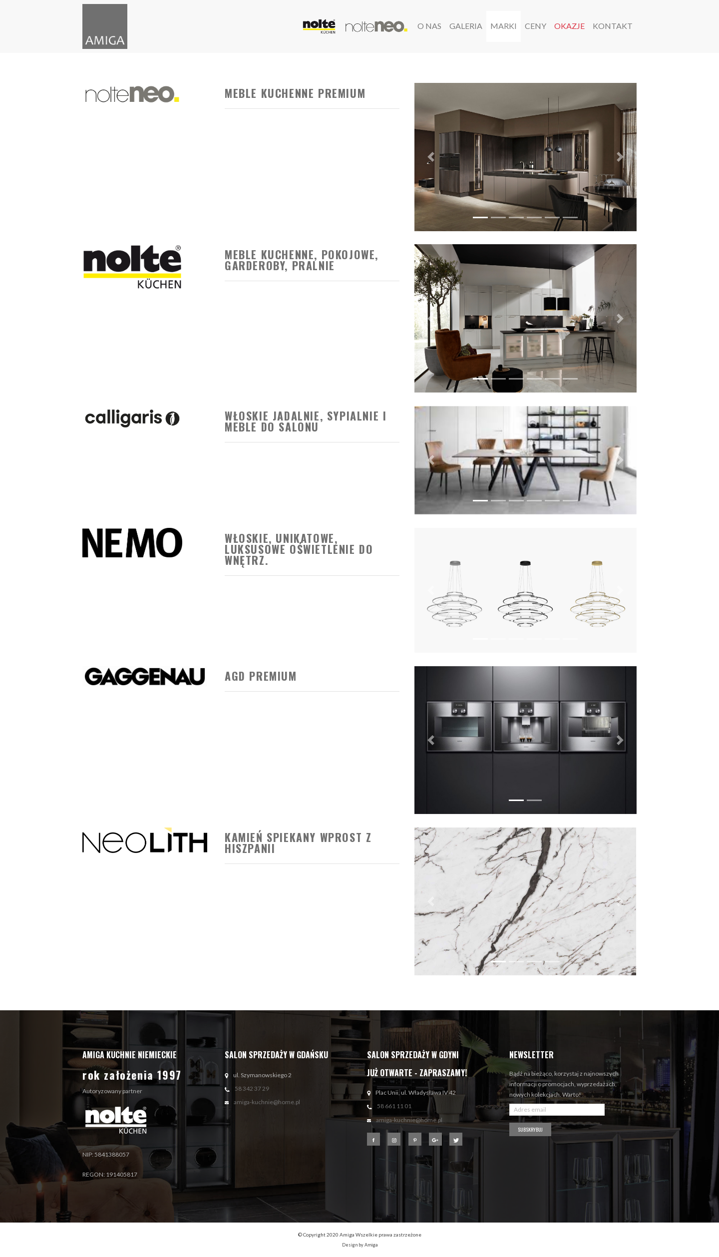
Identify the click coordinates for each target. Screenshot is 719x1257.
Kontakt (613, 25)
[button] (431, 157)
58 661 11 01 (394, 1106)
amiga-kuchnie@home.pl (267, 1102)
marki (503, 25)
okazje (569, 25)
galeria (465, 25)
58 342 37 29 (252, 1088)
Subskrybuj (530, 1129)
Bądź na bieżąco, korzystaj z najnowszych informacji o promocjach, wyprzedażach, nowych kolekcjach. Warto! (564, 1084)
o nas (429, 25)
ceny (535, 25)
